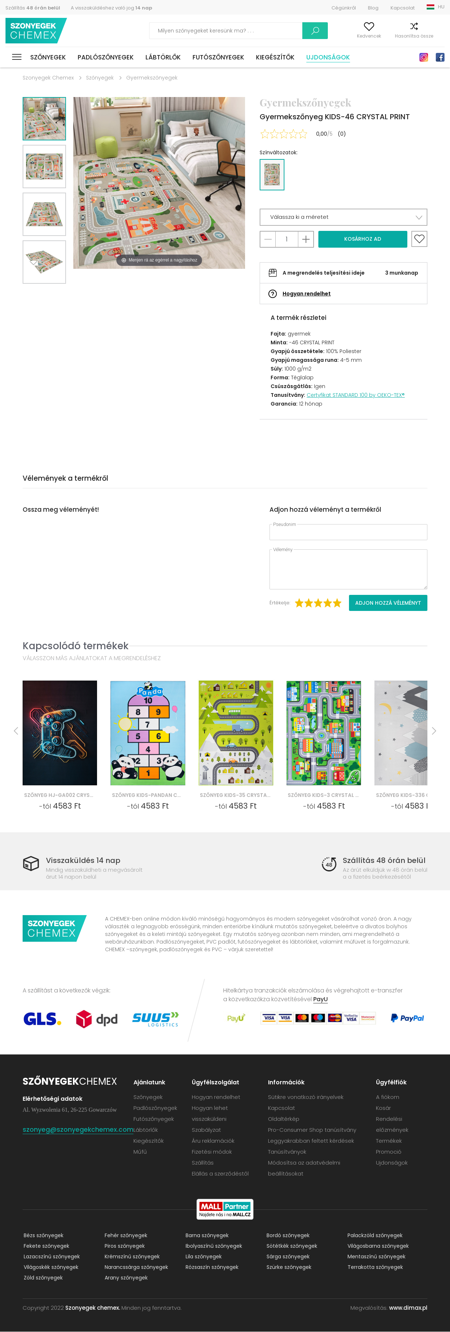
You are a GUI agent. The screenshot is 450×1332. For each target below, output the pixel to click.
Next (36, 293)
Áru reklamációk (213, 1141)
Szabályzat (206, 1130)
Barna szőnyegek (206, 1235)
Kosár (438, 36)
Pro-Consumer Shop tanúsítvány (312, 1130)
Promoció (388, 1152)
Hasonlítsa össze (399, 36)
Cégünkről (343, 7)
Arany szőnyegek (125, 1278)
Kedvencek (354, 36)
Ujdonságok (328, 57)
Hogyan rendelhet (307, 293)
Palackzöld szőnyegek (373, 1235)
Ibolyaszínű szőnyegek (213, 1246)
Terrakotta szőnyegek (374, 1267)
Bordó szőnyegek (287, 1235)
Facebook (440, 57)
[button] (343, 217)
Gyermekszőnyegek (152, 78)
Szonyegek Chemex (48, 78)
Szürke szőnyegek (287, 1267)
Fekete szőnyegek (45, 1246)
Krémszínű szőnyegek (131, 1257)
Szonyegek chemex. (92, 1308)
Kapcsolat (403, 7)
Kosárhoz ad (362, 239)
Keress (278, 30)
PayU (320, 999)
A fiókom (318, 36)
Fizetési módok (212, 1152)
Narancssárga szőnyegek (135, 1267)
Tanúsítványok (287, 1152)
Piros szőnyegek (124, 1246)
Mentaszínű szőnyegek (375, 1257)
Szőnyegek (48, 57)
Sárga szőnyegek (287, 1257)
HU (441, 6)
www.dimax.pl (408, 1308)
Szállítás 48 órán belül (384, 860)
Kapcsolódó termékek (76, 646)
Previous (52, 293)
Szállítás (32, 7)
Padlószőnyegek (106, 57)
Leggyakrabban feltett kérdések (311, 1141)
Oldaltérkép (284, 1119)
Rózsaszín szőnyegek (211, 1267)
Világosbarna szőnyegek (377, 1246)
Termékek (389, 1141)
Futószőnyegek (218, 57)
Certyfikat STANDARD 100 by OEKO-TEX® (356, 395)
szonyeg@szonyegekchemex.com (78, 1129)
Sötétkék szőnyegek (290, 1246)
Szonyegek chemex (37, 31)
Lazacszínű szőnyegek (51, 1257)
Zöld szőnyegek (42, 1278)
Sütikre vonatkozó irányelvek (306, 1097)
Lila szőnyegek (203, 1257)
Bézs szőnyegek (42, 1235)
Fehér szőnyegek (125, 1235)
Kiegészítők (275, 57)
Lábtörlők (163, 57)
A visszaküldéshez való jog (111, 7)
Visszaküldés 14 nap (84, 860)
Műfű (140, 1152)
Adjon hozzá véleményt (388, 603)
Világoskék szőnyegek (50, 1267)
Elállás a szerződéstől (220, 1174)
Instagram (423, 57)
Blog (373, 7)
